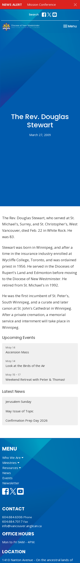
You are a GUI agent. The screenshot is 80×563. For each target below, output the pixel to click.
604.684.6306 (12, 517)
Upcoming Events (18, 337)
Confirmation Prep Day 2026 (27, 420)
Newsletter (10, 483)
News (6, 473)
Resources (11, 468)
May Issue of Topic (19, 411)
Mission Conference (41, 4)
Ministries (10, 463)
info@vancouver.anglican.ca (22, 526)
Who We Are (12, 457)
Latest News (13, 391)
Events (7, 478)
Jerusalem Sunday (18, 401)
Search (34, 15)
